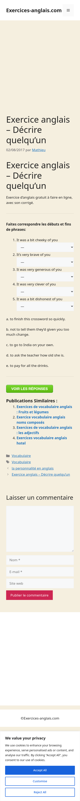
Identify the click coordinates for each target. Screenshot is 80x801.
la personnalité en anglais (33, 468)
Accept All (40, 770)
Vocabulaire (21, 455)
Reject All (40, 792)
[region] (40, 766)
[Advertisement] (40, 62)
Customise (40, 781)
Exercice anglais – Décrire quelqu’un (41, 474)
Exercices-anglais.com (34, 10)
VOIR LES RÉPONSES (29, 389)
